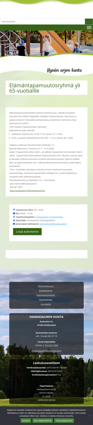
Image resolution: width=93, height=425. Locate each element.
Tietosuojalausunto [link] (46, 286)
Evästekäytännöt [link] (45, 291)
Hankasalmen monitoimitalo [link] (49, 217)
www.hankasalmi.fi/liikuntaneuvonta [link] (27, 190)
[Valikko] (89, 27)
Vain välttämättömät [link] (43, 421)
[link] (46, 351)
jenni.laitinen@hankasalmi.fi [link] (53, 223)
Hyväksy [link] (26, 421)
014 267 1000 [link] (51, 345)
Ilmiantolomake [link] (45, 300)
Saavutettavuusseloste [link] (45, 295)
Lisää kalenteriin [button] (27, 232)
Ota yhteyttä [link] (46, 304)
